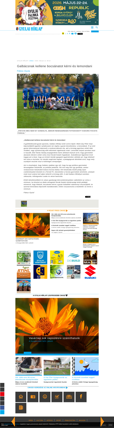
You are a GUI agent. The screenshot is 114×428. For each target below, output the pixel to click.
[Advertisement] (57, 47)
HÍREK (31, 61)
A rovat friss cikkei (55, 211)
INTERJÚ (50, 422)
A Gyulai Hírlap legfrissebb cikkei (48, 296)
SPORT (58, 422)
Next (96, 346)
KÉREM (110, 425)
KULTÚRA (40, 422)
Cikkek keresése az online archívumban (45, 389)
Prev (26, 346)
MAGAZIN (82, 422)
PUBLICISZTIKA (70, 422)
